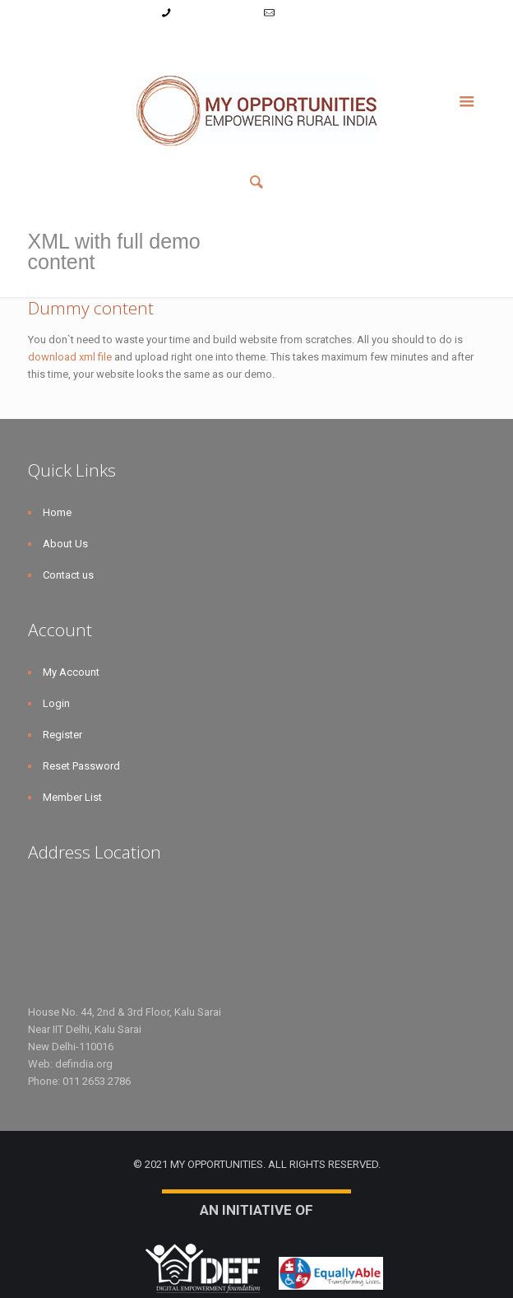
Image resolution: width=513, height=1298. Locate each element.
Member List (379, 44)
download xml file (70, 357)
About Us (65, 543)
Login (183, 44)
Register (228, 44)
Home (57, 512)
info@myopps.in (316, 13)
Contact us (68, 575)
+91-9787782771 (215, 13)
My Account (130, 44)
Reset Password (299, 44)
